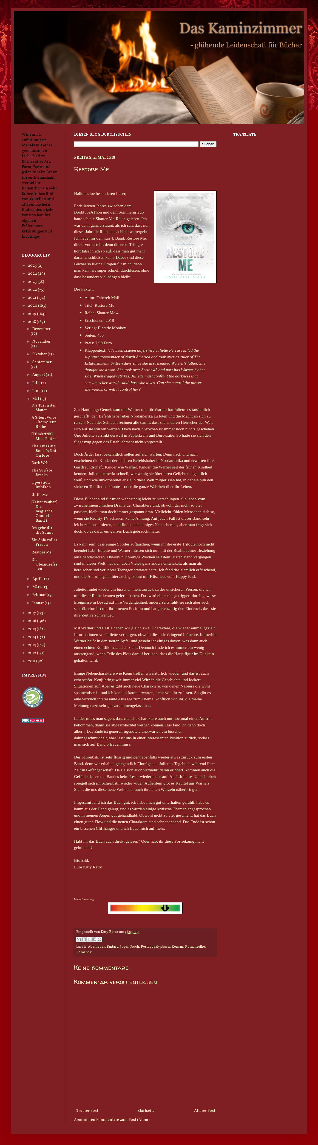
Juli (35, 383)
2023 (33, 282)
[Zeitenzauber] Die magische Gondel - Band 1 (44, 511)
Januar (38, 603)
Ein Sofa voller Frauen (44, 542)
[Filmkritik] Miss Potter (44, 437)
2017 (32, 613)
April (37, 579)
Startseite (146, 1110)
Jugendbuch (129, 946)
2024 (33, 273)
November (41, 341)
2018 (32, 322)
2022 (33, 289)
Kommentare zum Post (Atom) (123, 1120)
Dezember (41, 329)
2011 (32, 661)
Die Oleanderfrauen (44, 564)
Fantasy (112, 946)
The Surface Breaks (42, 473)
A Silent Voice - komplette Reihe (44, 422)
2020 (33, 305)
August (39, 374)
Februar (39, 595)
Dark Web (40, 463)
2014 (32, 637)
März (37, 587)
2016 (32, 621)
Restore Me (42, 552)
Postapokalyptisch (155, 946)
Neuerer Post (86, 1110)
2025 (33, 265)
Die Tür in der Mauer (44, 408)
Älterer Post (204, 1110)
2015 (32, 629)
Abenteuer (96, 946)
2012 (32, 653)
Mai (36, 399)
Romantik (84, 952)
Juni (36, 391)
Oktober (40, 354)
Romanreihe (195, 946)
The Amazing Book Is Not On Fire (44, 451)
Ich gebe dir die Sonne (42, 530)
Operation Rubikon (41, 485)
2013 (32, 645)
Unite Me (40, 495)
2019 (32, 314)
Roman (177, 946)
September (42, 362)
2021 (32, 297)
